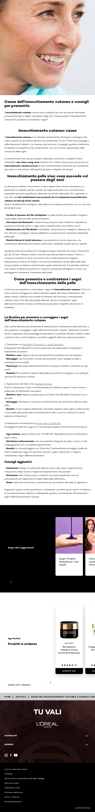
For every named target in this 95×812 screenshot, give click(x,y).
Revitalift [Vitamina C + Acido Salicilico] (43, 344)
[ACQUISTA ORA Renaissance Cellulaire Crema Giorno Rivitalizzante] (69, 671)
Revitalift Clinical (43, 384)
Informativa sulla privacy (13, 792)
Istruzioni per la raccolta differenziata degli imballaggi (24, 778)
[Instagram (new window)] (6, 755)
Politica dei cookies (11, 783)
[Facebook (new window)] (10, 755)
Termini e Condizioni (12, 797)
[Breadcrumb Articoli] (21, 697)
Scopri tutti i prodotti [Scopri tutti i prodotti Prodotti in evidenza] (19, 685)
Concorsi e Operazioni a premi (15, 769)
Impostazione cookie (12, 788)
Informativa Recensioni (13, 801)
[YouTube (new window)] (15, 755)
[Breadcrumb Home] (7, 697)
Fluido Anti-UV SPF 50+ (49, 423)
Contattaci (8, 774)
